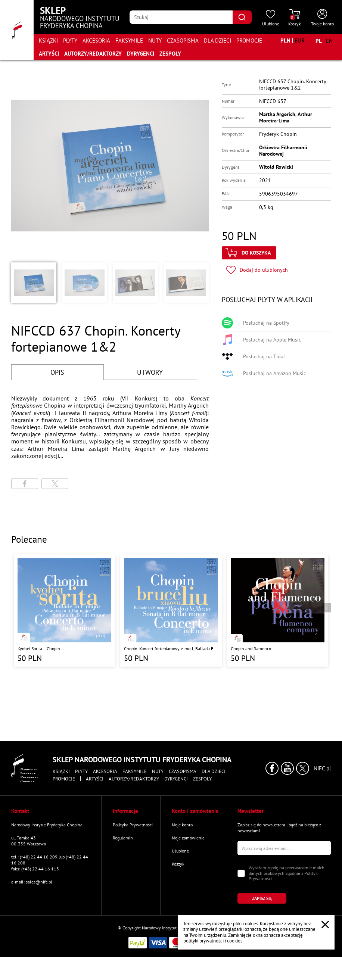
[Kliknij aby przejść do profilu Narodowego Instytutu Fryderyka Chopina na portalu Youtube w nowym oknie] (287, 768)
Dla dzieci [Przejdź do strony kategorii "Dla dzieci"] (217, 40)
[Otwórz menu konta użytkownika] (322, 18)
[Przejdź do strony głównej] (17, 30)
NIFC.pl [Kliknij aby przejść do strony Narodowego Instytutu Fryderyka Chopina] (322, 768)
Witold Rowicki (276, 166)
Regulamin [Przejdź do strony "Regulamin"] (123, 838)
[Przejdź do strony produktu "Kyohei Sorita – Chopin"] (64, 610)
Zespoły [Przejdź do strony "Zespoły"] (170, 53)
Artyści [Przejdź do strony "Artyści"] (49, 53)
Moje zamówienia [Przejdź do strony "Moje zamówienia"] (188, 838)
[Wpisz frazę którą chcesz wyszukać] (181, 17)
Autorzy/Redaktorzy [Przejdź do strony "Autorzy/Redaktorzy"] (93, 53)
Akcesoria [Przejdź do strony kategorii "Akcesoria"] (96, 40)
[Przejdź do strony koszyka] (295, 18)
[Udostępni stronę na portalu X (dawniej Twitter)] (54, 483)
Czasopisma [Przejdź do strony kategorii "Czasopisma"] (183, 40)
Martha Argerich (277, 114)
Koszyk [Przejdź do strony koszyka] (178, 864)
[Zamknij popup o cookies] (325, 924)
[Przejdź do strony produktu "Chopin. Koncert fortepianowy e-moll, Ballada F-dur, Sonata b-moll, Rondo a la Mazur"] (170, 610)
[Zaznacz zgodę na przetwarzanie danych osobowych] (241, 873)
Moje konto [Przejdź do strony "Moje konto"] (182, 824)
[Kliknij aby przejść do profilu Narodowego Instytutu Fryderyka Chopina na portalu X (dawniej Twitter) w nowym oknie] (302, 768)
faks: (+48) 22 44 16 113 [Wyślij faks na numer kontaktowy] (35, 869)
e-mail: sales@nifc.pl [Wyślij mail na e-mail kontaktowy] (31, 882)
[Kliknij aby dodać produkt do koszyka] (249, 252)
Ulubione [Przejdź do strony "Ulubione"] (180, 851)
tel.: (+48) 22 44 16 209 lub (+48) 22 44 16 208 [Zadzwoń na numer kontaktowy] (49, 860)
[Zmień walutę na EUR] (300, 40)
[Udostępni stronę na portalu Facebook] (24, 483)
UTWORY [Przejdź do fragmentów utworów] (150, 372)
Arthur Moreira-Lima (285, 117)
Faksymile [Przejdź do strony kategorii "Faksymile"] (129, 40)
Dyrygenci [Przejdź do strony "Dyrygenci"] (140, 53)
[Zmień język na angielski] (329, 40)
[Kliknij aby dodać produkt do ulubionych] (257, 270)
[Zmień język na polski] (319, 40)
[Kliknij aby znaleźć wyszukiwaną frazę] (242, 17)
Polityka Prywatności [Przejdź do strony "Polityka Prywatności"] (133, 824)
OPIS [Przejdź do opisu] (57, 372)
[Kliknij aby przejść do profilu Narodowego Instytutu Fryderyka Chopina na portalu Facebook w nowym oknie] (272, 768)
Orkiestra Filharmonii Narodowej (283, 150)
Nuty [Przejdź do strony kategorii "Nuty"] (155, 40)
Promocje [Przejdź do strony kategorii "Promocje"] (249, 40)
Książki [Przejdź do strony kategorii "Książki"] (48, 40)
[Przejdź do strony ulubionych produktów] (270, 18)
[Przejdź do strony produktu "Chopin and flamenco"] (277, 610)
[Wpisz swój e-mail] (284, 848)
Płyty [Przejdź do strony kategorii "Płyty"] (70, 40)
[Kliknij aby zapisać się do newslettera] (261, 898)
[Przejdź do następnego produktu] (326, 607)
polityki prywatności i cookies (212, 941)
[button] (33, 282)
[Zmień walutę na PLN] (285, 40)
